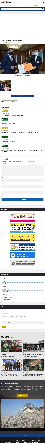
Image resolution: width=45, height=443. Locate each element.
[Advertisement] (22, 20)
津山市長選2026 (5, 316)
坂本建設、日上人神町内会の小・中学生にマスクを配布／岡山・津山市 (20, 132)
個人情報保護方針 (6, 299)
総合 (43, 5)
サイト (3, 189)
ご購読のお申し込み (7, 291)
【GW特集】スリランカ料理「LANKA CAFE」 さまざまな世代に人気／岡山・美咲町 (33, 375)
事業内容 (4, 283)
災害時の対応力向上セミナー (9, 141)
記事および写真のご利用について (9, 297)
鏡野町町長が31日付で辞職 (8, 124)
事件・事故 (10, 5)
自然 (32, 5)
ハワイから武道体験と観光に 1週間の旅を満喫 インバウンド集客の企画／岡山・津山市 (22, 151)
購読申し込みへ (22, 395)
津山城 (25, 316)
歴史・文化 (27, 5)
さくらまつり (17, 316)
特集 (6, 5)
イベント (21, 5)
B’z (21, 316)
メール (3, 183)
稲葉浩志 (11, 316)
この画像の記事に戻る (22, 95)
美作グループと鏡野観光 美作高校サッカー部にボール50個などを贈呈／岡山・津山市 (11, 375)
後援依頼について (6, 286)
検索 (3, 326)
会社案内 (4, 281)
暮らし (39, 5)
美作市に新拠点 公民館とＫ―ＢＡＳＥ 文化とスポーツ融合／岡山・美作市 (33, 355)
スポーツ (16, 5)
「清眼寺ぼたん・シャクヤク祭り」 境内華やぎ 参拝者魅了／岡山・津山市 (11, 355)
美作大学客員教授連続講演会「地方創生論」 (13, 115)
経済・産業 (5, 110)
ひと (35, 5)
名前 (3, 177)
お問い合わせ (5, 294)
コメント (4, 163)
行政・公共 (5, 119)
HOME (2, 5)
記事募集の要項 (6, 289)
